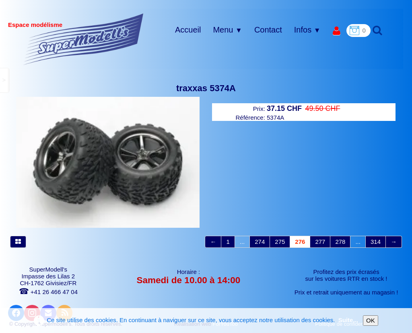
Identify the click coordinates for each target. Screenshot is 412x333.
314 (376, 241)
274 (260, 241)
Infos (307, 29)
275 (280, 241)
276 (300, 241)
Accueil (188, 29)
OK (370, 320)
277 (320, 241)
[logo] (83, 39)
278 (340, 241)
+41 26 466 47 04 (48, 291)
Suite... (348, 320)
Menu (227, 29)
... (242, 241)
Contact (268, 29)
